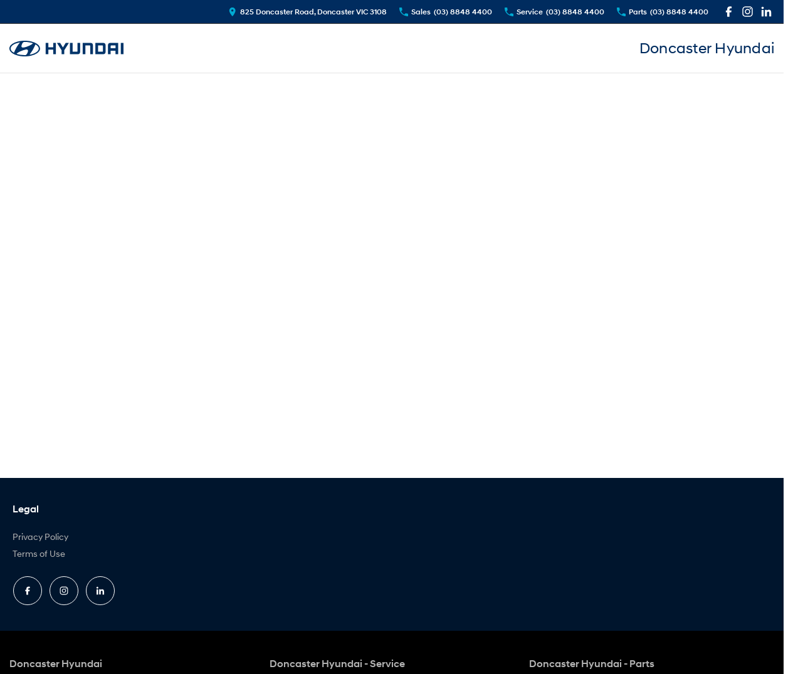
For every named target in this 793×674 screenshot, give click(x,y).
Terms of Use (39, 553)
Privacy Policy (40, 536)
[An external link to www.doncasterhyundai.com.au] (66, 48)
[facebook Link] (729, 11)
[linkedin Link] (766, 11)
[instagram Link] (747, 11)
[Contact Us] (307, 11)
